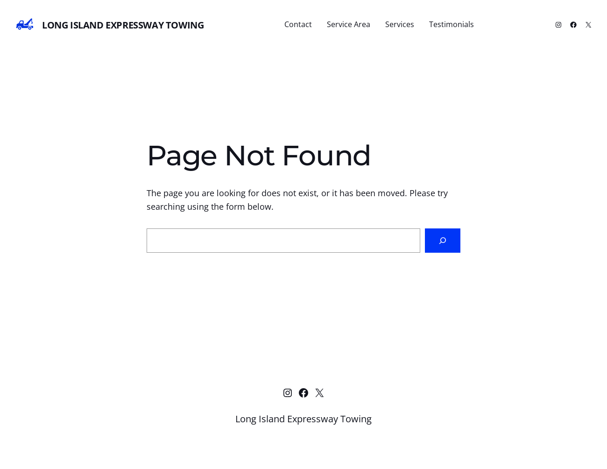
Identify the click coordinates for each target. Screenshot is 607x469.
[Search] (442, 240)
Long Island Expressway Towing (123, 25)
